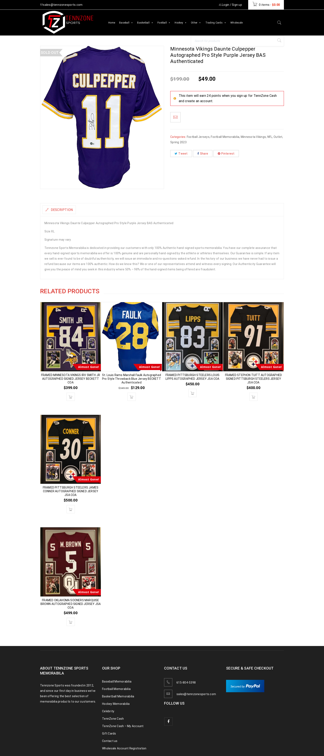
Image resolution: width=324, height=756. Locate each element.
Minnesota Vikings (253, 136)
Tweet (181, 153)
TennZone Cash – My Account (123, 726)
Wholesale (236, 22)
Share (202, 153)
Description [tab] (64, 210)
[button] (71, 397)
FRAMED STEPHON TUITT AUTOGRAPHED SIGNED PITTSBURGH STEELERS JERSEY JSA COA (253, 378)
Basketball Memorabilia (118, 696)
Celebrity (108, 711)
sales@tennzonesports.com (196, 694)
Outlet (278, 136)
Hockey (181, 22)
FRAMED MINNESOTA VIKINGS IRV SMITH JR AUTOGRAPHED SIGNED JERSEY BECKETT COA (70, 378)
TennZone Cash (113, 718)
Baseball (126, 22)
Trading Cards (215, 22)
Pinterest (226, 153)
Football (163, 22)
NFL (269, 136)
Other (196, 22)
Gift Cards (109, 733)
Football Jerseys (198, 136)
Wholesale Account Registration (124, 748)
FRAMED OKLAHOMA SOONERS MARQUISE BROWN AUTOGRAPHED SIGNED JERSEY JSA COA (70, 604)
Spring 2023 (178, 142)
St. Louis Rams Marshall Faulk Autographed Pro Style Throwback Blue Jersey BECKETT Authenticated (131, 378)
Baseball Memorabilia (116, 681)
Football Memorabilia (225, 136)
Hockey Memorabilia (116, 703)
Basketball (145, 22)
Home (111, 22)
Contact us (110, 741)
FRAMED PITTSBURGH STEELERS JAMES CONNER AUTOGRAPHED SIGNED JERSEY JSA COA (70, 491)
